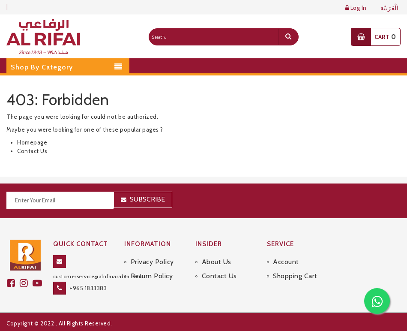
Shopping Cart (295, 276)
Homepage (32, 142)
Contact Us (32, 150)
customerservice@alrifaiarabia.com (97, 276)
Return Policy (152, 276)
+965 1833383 (88, 288)
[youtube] (39, 283)
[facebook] (13, 283)
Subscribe (147, 199)
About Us (216, 262)
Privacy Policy (152, 262)
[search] (288, 37)
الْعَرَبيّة (389, 8)
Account (286, 262)
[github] (26, 283)
